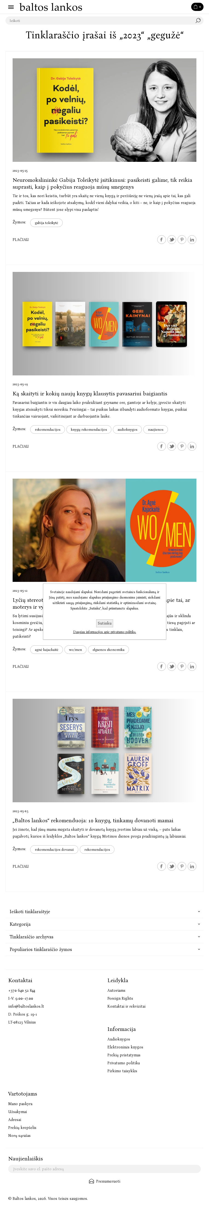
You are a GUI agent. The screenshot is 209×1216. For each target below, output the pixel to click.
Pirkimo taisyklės (122, 1071)
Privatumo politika (123, 1063)
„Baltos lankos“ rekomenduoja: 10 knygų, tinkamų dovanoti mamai (93, 820)
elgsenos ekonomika (108, 650)
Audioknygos (118, 1039)
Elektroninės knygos (125, 1047)
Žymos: (19, 222)
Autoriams (116, 990)
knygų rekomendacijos (89, 429)
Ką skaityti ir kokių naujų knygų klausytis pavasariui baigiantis (90, 393)
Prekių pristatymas (124, 1055)
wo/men (75, 650)
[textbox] (99, 20)
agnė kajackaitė (46, 650)
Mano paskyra (20, 1104)
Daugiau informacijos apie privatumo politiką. (104, 632)
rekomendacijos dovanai (54, 849)
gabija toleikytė (46, 223)
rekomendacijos (47, 429)
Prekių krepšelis (22, 1127)
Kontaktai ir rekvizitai (126, 1006)
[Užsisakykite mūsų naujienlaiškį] (104, 1169)
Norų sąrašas (19, 1135)
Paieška (199, 20)
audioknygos (127, 429)
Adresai (14, 1119)
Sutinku (104, 623)
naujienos (155, 429)
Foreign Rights (120, 998)
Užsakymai (17, 1111)
